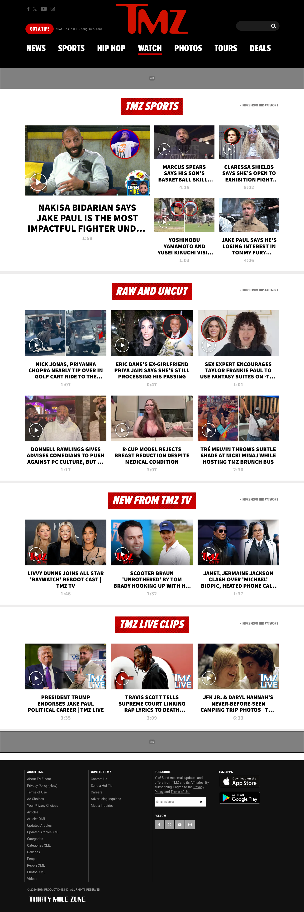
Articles (32, 812)
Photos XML (36, 872)
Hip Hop (111, 48)
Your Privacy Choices (42, 805)
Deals (260, 48)
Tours (225, 48)
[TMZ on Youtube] (44, 9)
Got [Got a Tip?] (39, 29)
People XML (36, 865)
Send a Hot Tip (102, 786)
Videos (32, 879)
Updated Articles (39, 825)
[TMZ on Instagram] (53, 9)
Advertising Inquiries (106, 799)
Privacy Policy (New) (42, 786)
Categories (35, 839)
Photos (188, 48)
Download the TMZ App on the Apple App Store (240, 782)
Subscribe (201, 802)
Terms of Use (37, 792)
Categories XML (39, 845)
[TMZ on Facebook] (28, 9)
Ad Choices (35, 799)
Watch (150, 48)
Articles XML (36, 819)
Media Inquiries (102, 805)
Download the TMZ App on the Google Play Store (240, 798)
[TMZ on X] (35, 9)
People (32, 859)
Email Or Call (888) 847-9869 (79, 29)
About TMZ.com (39, 779)
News (36, 48)
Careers (96, 792)
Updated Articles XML (43, 832)
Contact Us (99, 779)
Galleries (33, 852)
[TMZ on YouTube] (180, 824)
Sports (71, 48)
